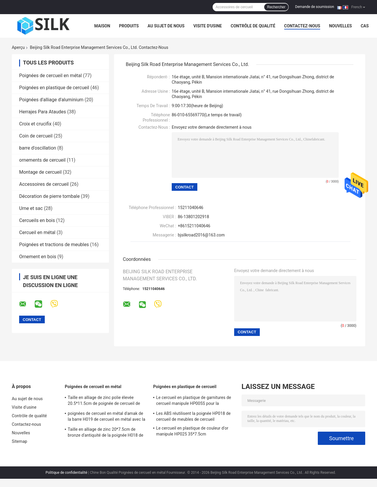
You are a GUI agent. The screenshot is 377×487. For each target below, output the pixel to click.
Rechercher (276, 7)
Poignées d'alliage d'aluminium (51, 99)
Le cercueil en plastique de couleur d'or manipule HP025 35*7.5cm (192, 431)
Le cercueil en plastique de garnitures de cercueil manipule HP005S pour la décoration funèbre (193, 401)
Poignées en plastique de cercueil (54, 87)
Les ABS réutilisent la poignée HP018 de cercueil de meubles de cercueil (193, 416)
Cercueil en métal (37, 232)
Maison (102, 26)
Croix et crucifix (35, 124)
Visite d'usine (207, 26)
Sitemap (19, 441)
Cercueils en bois (37, 220)
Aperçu (18, 47)
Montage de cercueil (40, 172)
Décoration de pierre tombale (49, 196)
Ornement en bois (37, 256)
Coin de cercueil (35, 136)
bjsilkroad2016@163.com (201, 235)
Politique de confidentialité (66, 473)
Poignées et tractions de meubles (54, 244)
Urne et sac (31, 208)
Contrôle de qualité (253, 26)
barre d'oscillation (37, 148)
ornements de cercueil (42, 160)
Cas (365, 26)
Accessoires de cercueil (44, 184)
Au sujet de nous (166, 26)
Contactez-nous (302, 26)
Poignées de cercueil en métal (50, 75)
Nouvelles (340, 26)
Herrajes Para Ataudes (42, 112)
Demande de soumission (314, 7)
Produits (129, 26)
